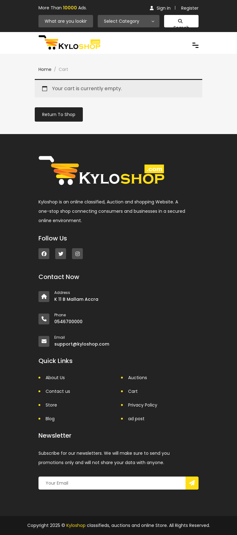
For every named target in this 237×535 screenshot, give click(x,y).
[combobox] (129, 21)
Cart (133, 391)
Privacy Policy (142, 405)
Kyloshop (76, 525)
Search (181, 23)
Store (51, 405)
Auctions (137, 377)
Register (190, 8)
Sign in (160, 8)
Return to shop (58, 114)
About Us (55, 377)
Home (44, 69)
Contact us (58, 391)
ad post (136, 419)
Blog (50, 419)
